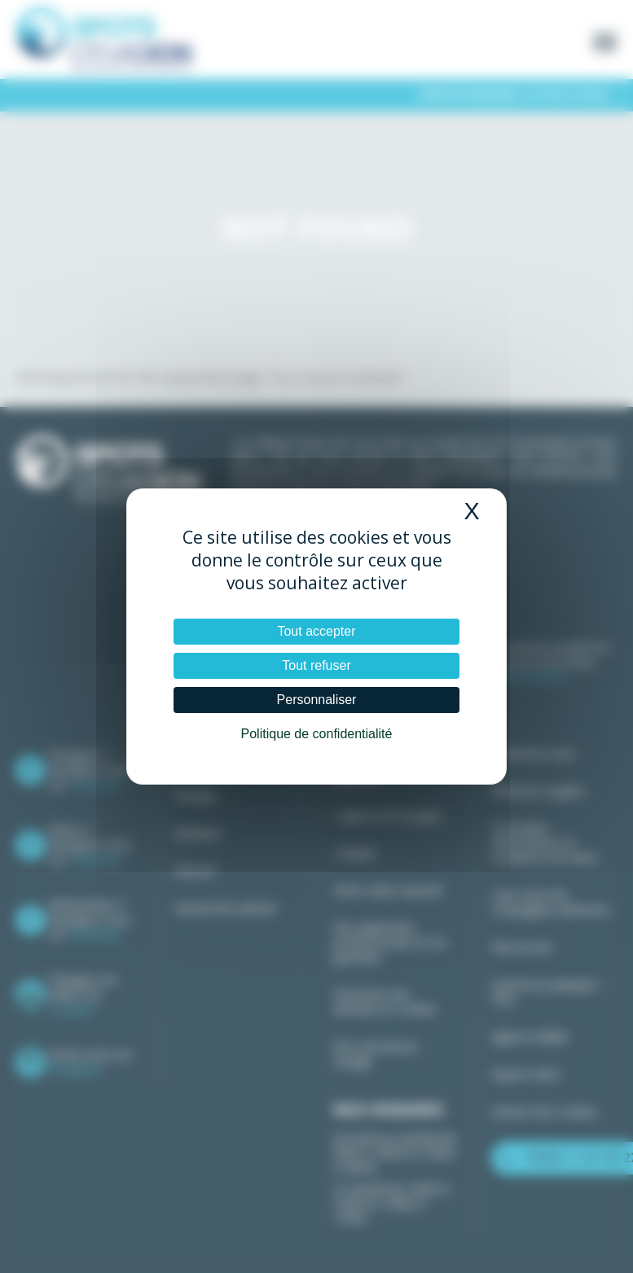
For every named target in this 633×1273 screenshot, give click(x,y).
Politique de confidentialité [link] (317, 734)
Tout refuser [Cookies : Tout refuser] (316, 665)
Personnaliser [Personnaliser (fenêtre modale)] (317, 699)
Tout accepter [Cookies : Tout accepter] (316, 631)
